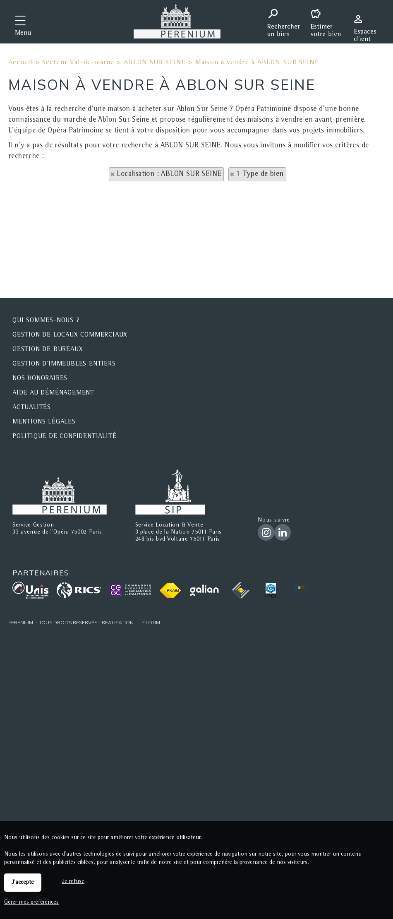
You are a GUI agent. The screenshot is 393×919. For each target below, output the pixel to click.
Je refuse (73, 882)
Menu (23, 33)
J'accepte (23, 882)
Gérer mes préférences (31, 902)
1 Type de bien (260, 174)
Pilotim (150, 622)
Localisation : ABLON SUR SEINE (169, 174)
